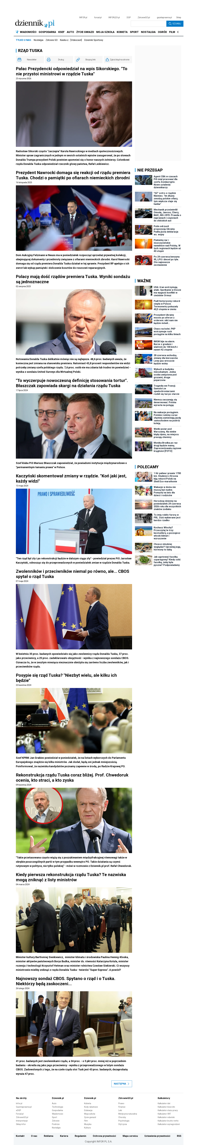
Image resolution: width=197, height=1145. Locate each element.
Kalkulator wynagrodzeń (169, 1124)
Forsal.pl (20, 1114)
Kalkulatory (164, 1098)
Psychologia (123, 1121)
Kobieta (87, 1103)
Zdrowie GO (52, 40)
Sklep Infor (21, 1124)
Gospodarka (57, 1110)
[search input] (148, 24)
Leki (120, 1110)
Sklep (178, 17)
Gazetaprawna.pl (24, 1107)
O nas (34, 1136)
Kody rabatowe (91, 1107)
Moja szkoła (89, 1114)
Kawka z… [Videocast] (71, 40)
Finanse (121, 1107)
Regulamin (80, 1136)
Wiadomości (57, 1114)
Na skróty (21, 1098)
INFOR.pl (83, 17)
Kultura (87, 1128)
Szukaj (175, 23)
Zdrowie (55, 1121)
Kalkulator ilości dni (166, 1107)
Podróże (56, 1124)
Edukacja (88, 1110)
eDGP (18, 1110)
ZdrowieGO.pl (144, 17)
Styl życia (122, 1124)
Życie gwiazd (90, 1117)
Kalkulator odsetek (166, 1117)
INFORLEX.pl (114, 17)
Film (86, 1121)
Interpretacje (22, 1121)
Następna (122, 1083)
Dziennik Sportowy (93, 40)
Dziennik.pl (58, 1098)
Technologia (57, 1107)
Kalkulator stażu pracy (168, 1110)
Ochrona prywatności (104, 1136)
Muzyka (87, 1124)
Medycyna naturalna (127, 1114)
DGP (129, 17)
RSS (179, 1136)
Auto (54, 1103)
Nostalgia (38, 40)
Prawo (121, 1103)
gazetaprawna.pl (164, 17)
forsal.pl (98, 17)
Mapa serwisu (130, 1136)
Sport (54, 1117)
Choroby (122, 1117)
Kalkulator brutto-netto (168, 1121)
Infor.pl (19, 1103)
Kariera (64, 1136)
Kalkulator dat (164, 1103)
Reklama (48, 1136)
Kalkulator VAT (164, 1114)
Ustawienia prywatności (157, 1136)
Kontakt (20, 1136)
